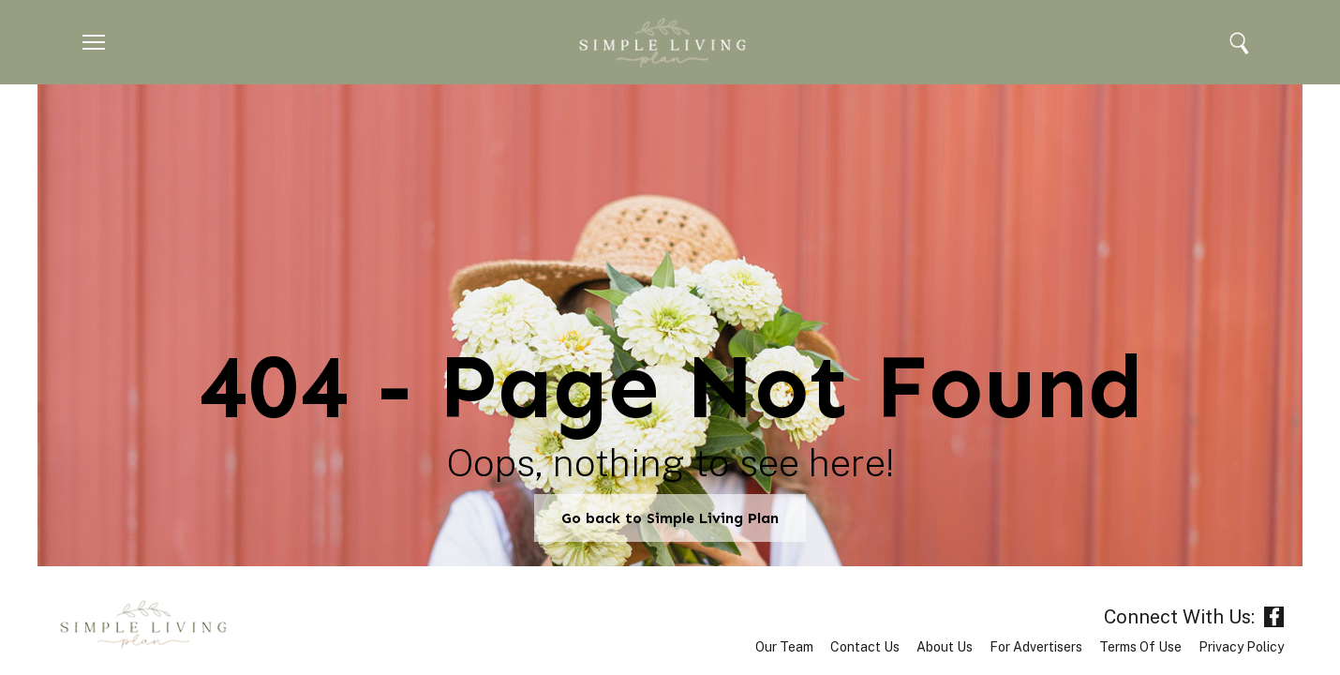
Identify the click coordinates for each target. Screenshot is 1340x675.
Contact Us (865, 646)
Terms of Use (1140, 646)
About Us (944, 646)
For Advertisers (1036, 646)
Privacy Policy (1241, 646)
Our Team (784, 646)
